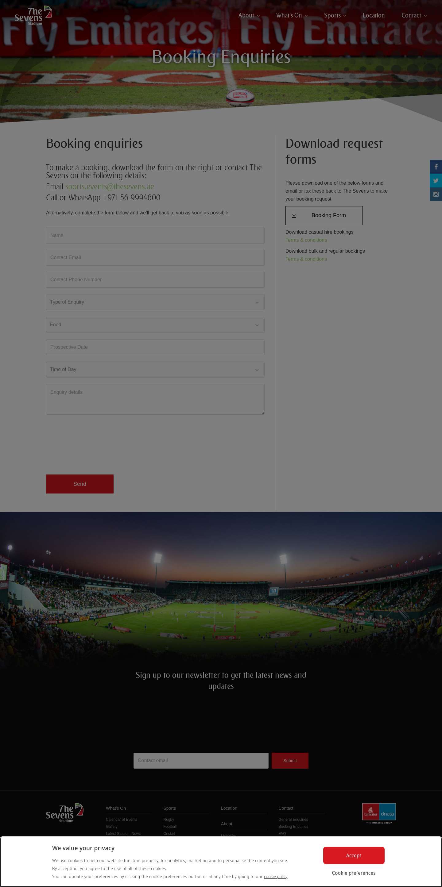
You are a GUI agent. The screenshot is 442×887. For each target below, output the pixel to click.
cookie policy (276, 876)
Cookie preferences (354, 873)
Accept (353, 855)
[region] (221, 861)
